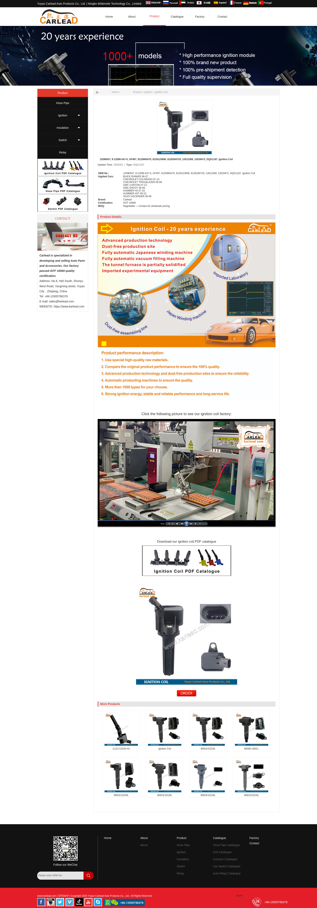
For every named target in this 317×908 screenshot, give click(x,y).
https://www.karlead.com (69, 306)
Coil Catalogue (222, 852)
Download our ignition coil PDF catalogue (186, 541)
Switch (62, 140)
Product (137, 92)
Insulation (63, 127)
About (144, 838)
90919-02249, (121, 795)
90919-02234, (208, 748)
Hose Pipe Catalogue (226, 845)
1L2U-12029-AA (121, 748)
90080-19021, (251, 748)
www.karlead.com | (47, 895)
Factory (254, 838)
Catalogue (219, 838)
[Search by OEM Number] (60, 875)
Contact (254, 843)
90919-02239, (164, 795)
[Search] (42, 883)
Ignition (62, 115)
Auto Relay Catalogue (227, 873)
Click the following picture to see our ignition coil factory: (187, 414)
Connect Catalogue (225, 859)
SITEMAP (64, 895)
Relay (62, 152)
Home (107, 838)
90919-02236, (208, 795)
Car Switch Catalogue (226, 866)
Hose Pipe (62, 103)
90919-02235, (251, 795)
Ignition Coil (161, 92)
